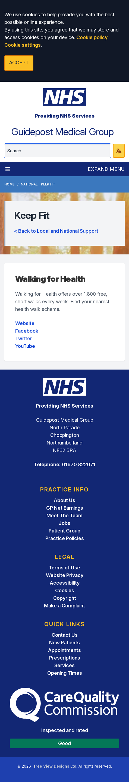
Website (24, 323)
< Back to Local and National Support (56, 231)
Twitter (23, 338)
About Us (64, 500)
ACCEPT (19, 62)
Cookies (64, 590)
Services (64, 665)
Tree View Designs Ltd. (55, 766)
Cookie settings (22, 45)
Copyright (64, 598)
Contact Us (65, 635)
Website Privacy (64, 575)
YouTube (25, 346)
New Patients (64, 642)
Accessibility (65, 583)
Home (9, 184)
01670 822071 (78, 464)
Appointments (64, 650)
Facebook (26, 331)
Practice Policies (64, 538)
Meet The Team (64, 515)
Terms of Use (64, 567)
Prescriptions (64, 658)
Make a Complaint (64, 605)
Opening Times (64, 673)
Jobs (64, 523)
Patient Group (64, 531)
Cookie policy (92, 37)
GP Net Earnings (64, 508)
